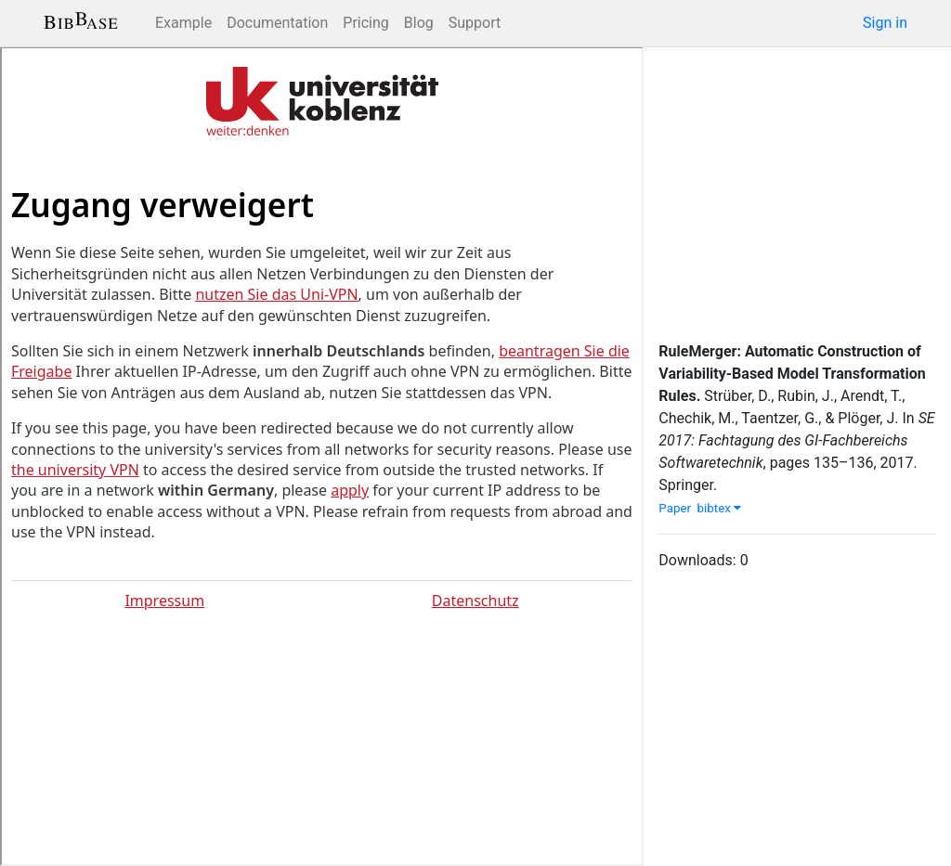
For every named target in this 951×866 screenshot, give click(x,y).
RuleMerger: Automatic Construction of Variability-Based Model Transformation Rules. (791, 374)
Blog (419, 23)
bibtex (719, 508)
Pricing (366, 23)
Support (475, 23)
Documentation (277, 23)
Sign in (885, 23)
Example (183, 23)
